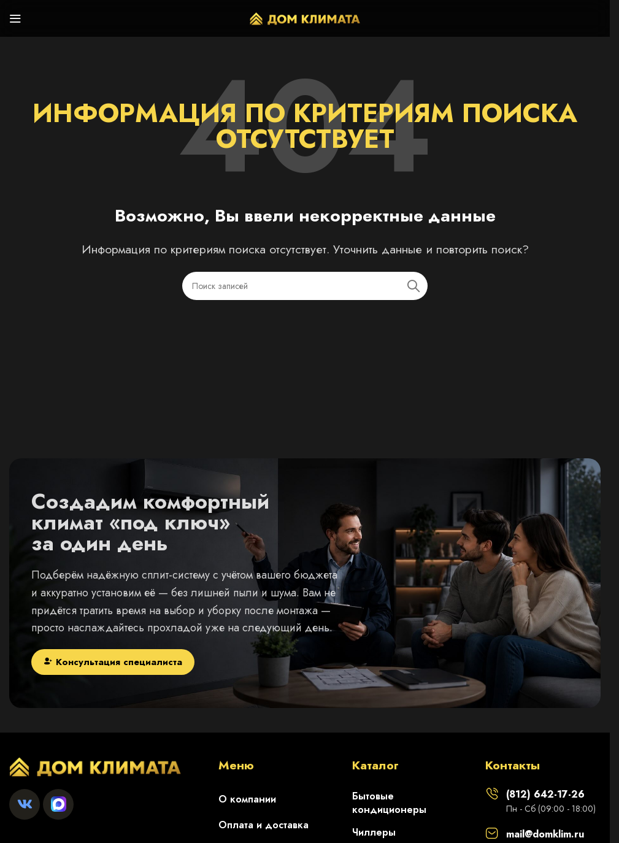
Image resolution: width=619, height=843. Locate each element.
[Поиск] (305, 286)
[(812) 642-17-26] (492, 793)
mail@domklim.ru (545, 834)
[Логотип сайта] (305, 17)
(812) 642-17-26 (545, 794)
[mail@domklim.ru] (492, 833)
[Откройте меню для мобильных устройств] (15, 18)
